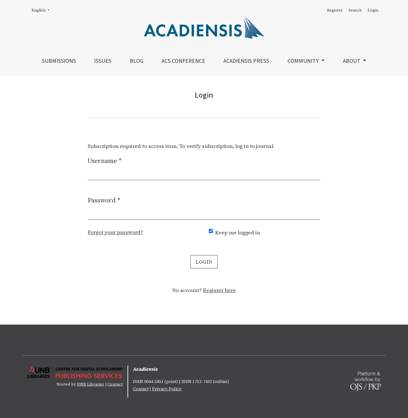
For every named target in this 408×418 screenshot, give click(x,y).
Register (335, 10)
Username (105, 160)
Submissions (59, 61)
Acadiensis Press (246, 61)
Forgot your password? (115, 232)
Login (373, 10)
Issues (102, 61)
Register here (219, 290)
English (42, 10)
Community (304, 61)
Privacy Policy (167, 389)
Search (355, 10)
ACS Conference (183, 61)
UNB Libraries (90, 384)
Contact (115, 384)
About (352, 61)
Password (104, 200)
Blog (136, 61)
